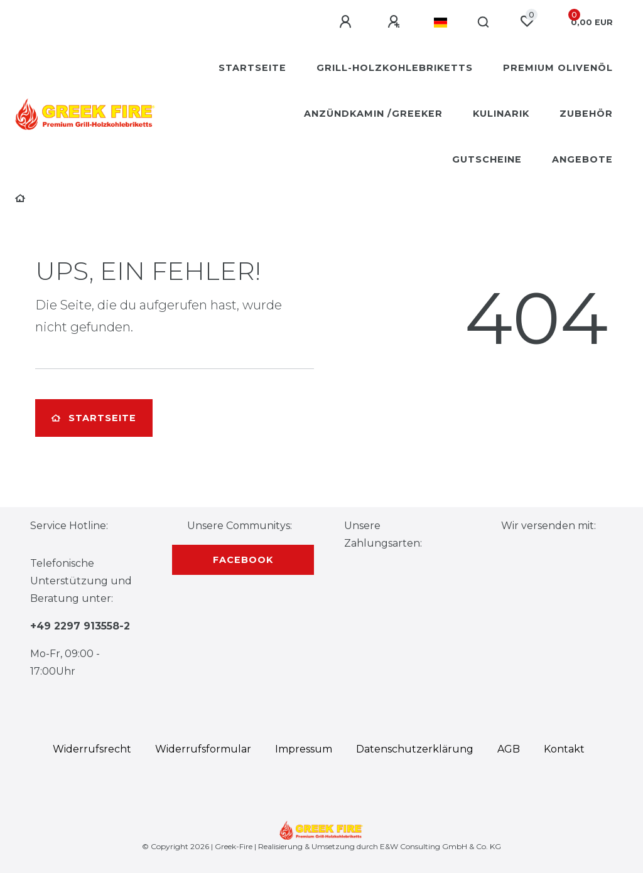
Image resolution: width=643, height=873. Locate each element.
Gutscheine (487, 159)
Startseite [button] (93, 418)
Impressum (303, 749)
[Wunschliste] (526, 21)
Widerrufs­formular (203, 749)
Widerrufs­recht (92, 749)
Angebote (582, 159)
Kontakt (564, 749)
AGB (508, 749)
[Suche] (483, 22)
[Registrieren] (395, 22)
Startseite (252, 67)
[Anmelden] (347, 22)
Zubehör (586, 113)
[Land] (440, 22)
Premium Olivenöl (558, 67)
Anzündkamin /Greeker (373, 113)
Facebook (243, 559)
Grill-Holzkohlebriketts (394, 67)
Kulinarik (501, 113)
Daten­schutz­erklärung (414, 749)
